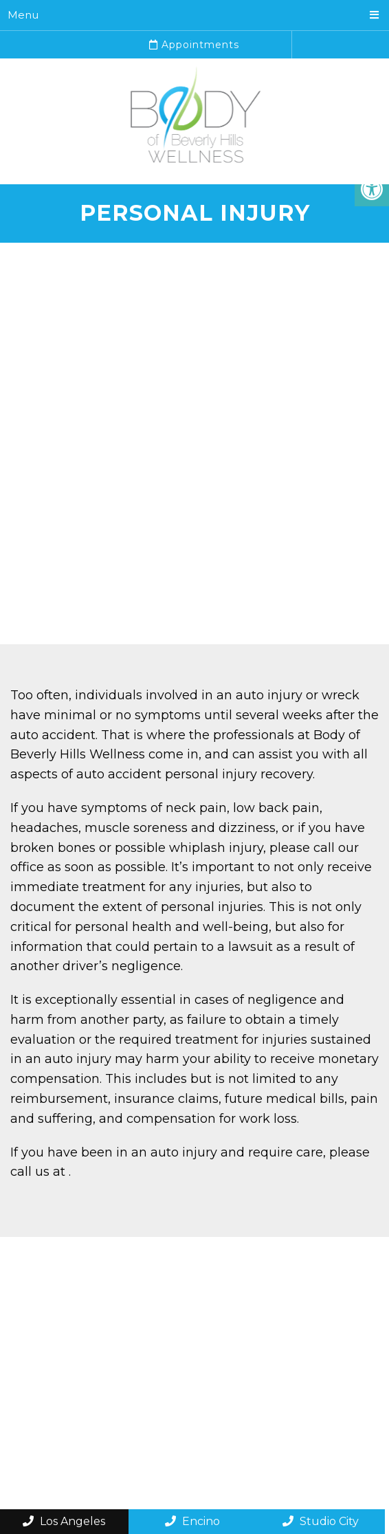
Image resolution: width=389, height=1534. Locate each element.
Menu (23, 14)
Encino (192, 1521)
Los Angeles (64, 1521)
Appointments (194, 45)
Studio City (320, 1521)
